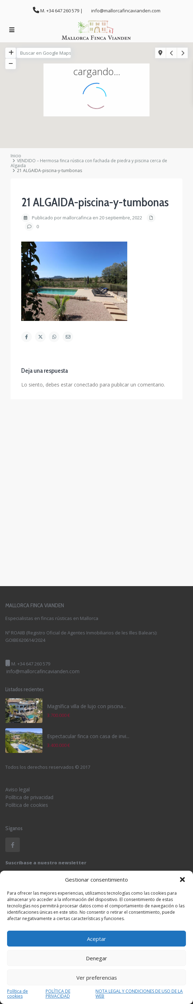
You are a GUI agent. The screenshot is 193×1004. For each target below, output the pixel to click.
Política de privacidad (29, 797)
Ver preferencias (96, 977)
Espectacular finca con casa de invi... (88, 736)
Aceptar (96, 938)
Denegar (96, 958)
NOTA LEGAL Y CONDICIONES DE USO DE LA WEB (139, 994)
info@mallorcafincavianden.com (43, 671)
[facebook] (12, 845)
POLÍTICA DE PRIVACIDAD (58, 994)
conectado (86, 384)
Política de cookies (17, 994)
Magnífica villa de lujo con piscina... (86, 706)
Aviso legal (17, 789)
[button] (182, 879)
